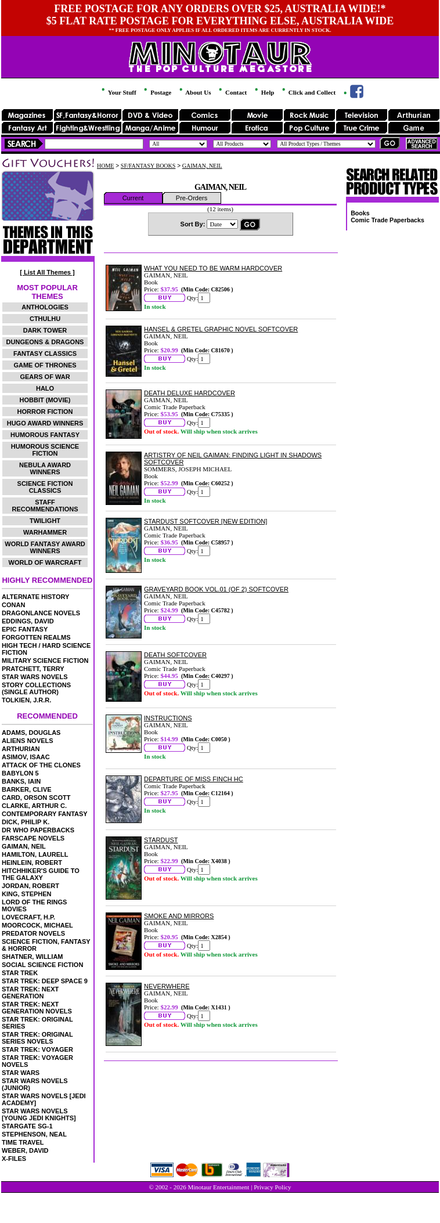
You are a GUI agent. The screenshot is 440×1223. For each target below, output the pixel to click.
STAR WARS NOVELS (34, 676)
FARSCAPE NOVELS (33, 838)
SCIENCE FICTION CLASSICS (45, 487)
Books (360, 213)
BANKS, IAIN (21, 781)
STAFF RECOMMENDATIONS (45, 506)
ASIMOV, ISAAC (26, 756)
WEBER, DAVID (25, 1150)
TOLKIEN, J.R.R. (26, 700)
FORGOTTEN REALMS (36, 637)
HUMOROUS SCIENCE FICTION (45, 450)
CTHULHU (45, 318)
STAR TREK (20, 972)
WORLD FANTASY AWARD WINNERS (45, 547)
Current (133, 197)
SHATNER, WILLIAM (32, 956)
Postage (156, 92)
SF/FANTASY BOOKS (148, 166)
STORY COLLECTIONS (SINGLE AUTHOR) (36, 688)
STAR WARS (20, 1072)
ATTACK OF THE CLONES (41, 765)
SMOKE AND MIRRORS (179, 915)
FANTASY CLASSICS (45, 353)
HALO (45, 388)
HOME (105, 166)
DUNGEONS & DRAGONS (45, 341)
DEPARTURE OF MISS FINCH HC (193, 778)
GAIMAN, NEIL (24, 846)
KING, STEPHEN (27, 893)
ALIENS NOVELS (27, 740)
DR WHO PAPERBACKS (38, 830)
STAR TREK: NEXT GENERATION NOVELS (37, 1008)
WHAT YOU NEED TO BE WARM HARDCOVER (213, 268)
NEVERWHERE (167, 986)
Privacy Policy (272, 1187)
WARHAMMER (45, 532)
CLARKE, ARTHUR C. (34, 805)
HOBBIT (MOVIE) (45, 399)
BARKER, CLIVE (27, 789)
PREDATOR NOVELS (33, 933)
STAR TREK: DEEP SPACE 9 (45, 980)
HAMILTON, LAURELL (35, 854)
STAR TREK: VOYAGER (37, 1049)
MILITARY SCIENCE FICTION (45, 660)
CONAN (13, 604)
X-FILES (14, 1158)
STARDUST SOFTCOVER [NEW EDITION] (205, 521)
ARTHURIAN (20, 748)
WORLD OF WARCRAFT (45, 562)
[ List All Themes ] (47, 272)
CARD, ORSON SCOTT (36, 797)
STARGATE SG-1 (27, 1126)
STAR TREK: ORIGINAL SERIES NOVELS (37, 1038)
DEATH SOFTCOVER (175, 654)
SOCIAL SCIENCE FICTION (42, 964)
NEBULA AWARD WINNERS (45, 468)
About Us (194, 92)
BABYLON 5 (20, 773)
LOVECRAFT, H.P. (28, 917)
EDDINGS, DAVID (28, 621)
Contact (232, 92)
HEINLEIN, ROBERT (32, 862)
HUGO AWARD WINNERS (45, 423)
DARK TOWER (45, 330)
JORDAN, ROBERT (30, 885)
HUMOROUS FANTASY (45, 434)
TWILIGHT (45, 520)
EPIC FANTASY (25, 629)
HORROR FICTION (45, 411)
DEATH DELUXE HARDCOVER (189, 392)
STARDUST (161, 839)
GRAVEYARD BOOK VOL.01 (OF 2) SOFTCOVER (216, 589)
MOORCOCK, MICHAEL (37, 925)
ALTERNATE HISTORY (35, 596)
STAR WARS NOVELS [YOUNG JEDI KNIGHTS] (39, 1114)
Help (263, 92)
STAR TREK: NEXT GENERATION (30, 993)
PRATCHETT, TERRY (33, 668)
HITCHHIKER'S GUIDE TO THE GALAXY (41, 874)
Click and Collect (308, 92)
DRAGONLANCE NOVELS (41, 612)
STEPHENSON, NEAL (34, 1134)
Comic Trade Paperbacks (387, 220)
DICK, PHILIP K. (25, 821)
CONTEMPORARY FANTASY (45, 813)
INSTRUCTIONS (168, 718)
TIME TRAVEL (23, 1142)
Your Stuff (118, 92)
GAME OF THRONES (44, 365)
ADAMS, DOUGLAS (31, 732)
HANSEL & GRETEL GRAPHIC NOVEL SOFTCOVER (221, 329)
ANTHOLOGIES (44, 307)
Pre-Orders (191, 197)
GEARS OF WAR (45, 376)
